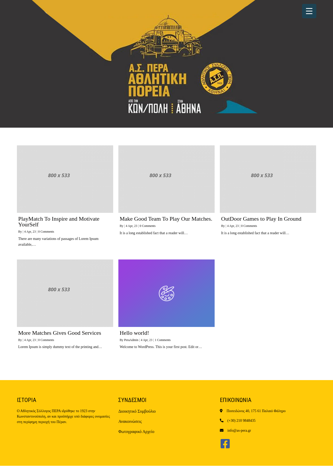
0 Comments (46, 231)
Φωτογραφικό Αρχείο (136, 431)
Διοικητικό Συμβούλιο (137, 411)
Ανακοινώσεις (130, 421)
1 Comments (163, 340)
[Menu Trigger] (309, 11)
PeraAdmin (131, 340)
